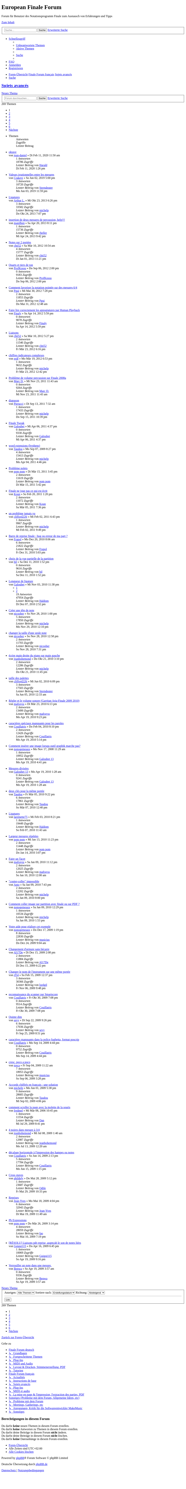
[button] (13, 129)
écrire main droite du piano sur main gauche (34, 655)
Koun (17, 494)
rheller (43, 232)
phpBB (20, 1457)
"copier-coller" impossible (24, 881)
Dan (41, 1120)
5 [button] (9, 123)
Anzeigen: (19, 1292)
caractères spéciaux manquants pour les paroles (36, 723)
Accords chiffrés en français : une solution (33, 1084)
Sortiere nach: (55, 1292)
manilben (19, 223)
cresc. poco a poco (19, 1062)
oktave (13, 152)
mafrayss (19, 704)
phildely (18, 1178)
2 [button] (9, 113)
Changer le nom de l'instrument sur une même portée (39, 971)
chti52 (17, 245)
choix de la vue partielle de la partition (31, 558)
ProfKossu (20, 268)
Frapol (17, 539)
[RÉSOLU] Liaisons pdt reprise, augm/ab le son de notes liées (45, 1242)
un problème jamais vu (22, 513)
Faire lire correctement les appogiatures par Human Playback (44, 310)
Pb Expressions (18, 1220)
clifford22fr (20, 516)
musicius (44, 939)
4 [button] (9, 120)
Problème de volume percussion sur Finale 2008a (37, 377)
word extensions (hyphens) (24, 445)
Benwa (18, 1268)
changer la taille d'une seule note (28, 632)
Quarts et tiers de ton (21, 265)
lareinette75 (21, 816)
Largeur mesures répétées (23, 836)
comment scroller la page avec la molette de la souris (39, 1107)
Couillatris (20, 726)
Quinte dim (15, 1016)
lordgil (43, 984)
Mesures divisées (19, 768)
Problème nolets (18, 468)
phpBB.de (41, 1464)
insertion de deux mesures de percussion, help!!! (37, 219)
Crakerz (18, 177)
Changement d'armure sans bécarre (29, 949)
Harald (43, 165)
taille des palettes (19, 678)
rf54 (16, 975)
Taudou (18, 448)
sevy (16, 1020)
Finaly (17, 313)
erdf (16, 358)
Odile (42, 1188)
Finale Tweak (16, 423)
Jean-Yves (20, 1200)
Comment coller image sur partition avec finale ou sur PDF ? (44, 904)
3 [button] (9, 116)
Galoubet (19, 426)
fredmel (18, 1110)
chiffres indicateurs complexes (26, 355)
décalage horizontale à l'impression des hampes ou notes (41, 1152)
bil (15, 561)
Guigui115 (20, 1246)
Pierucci (18, 403)
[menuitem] (30, 45)
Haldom (44, 600)
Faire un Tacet (17, 858)
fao (41, 1233)
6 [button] (9, 126)
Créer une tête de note (21, 610)
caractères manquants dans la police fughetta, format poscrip (44, 1039)
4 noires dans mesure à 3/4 (24, 1129)
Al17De (18, 952)
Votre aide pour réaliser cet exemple (29, 926)
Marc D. (18, 381)
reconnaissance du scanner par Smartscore (33, 994)
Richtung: (90, 1292)
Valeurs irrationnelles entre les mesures (31, 174)
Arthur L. (19, 200)
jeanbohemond (22, 658)
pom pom (19, 471)
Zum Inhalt (8, 22)
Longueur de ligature (21, 581)
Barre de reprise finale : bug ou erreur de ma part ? (38, 536)
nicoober (19, 613)
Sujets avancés (15, 85)
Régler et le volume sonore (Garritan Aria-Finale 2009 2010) (44, 700)
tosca (17, 1065)
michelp (44, 210)
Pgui (16, 290)
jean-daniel (20, 155)
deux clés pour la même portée (26, 791)
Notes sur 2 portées (20, 242)
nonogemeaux (22, 749)
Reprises (14, 1197)
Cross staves (16, 1175)
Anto (16, 884)
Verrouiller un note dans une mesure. (30, 1265)
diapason (14, 400)
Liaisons (14, 332)
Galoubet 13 (46, 759)
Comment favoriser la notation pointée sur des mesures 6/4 (43, 287)
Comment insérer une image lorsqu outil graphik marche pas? (44, 745)
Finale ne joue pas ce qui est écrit (28, 490)
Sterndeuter (46, 187)
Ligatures (14, 197)
